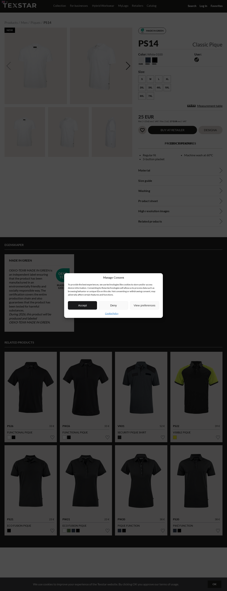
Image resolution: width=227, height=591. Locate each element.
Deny (113, 305)
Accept (82, 305)
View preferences (145, 305)
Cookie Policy (111, 313)
